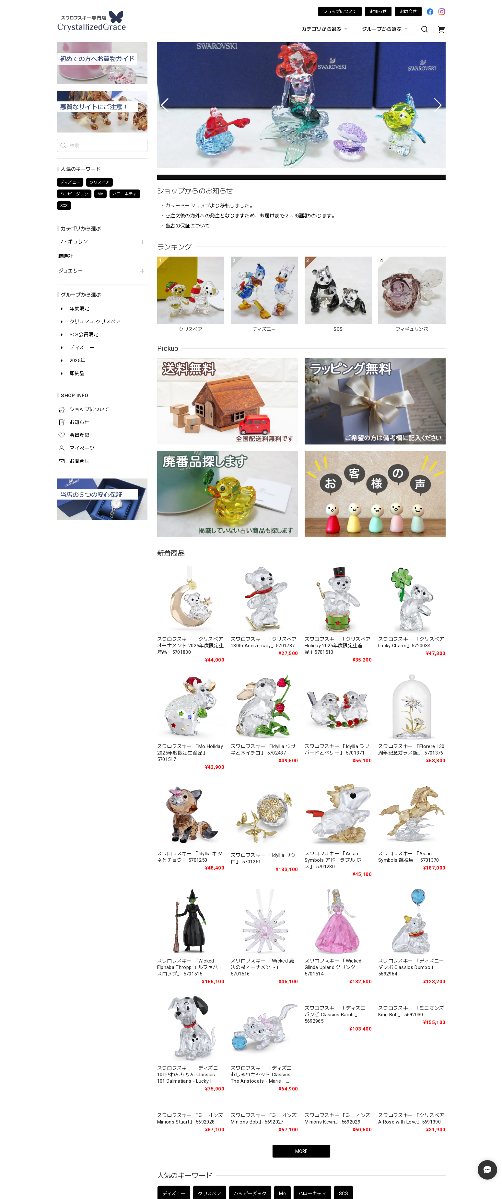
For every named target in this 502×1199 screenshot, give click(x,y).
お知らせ (378, 11)
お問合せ (408, 11)
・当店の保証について (185, 226)
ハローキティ (312, 1013)
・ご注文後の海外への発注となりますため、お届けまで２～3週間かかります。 (248, 216)
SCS (343, 1013)
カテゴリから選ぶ (325, 29)
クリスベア (209, 1013)
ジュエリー (70, 271)
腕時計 (65, 256)
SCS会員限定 (270, 1101)
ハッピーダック (250, 1013)
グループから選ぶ (385, 29)
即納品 (372, 1101)
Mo (282, 1013)
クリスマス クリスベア (218, 1101)
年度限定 (171, 1101)
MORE (301, 971)
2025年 (343, 1101)
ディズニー (174, 1013)
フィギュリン (73, 242)
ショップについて (340, 11)
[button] (164, 105)
